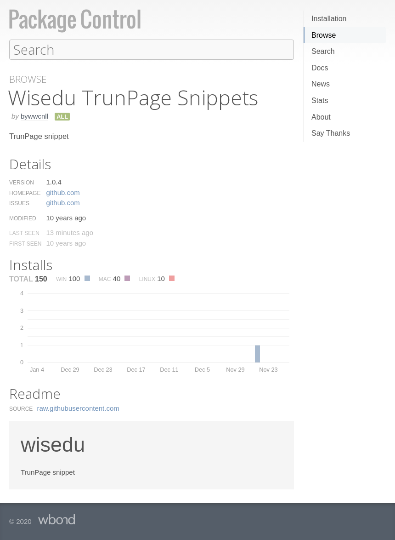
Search (323, 51)
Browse (323, 35)
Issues (19, 203)
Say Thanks (330, 133)
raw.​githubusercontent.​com (78, 408)
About (321, 117)
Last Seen (24, 233)
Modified (22, 218)
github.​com (62, 192)
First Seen (25, 243)
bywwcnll (34, 116)
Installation (329, 19)
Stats (319, 100)
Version (21, 182)
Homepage (24, 193)
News (320, 84)
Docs (319, 68)
